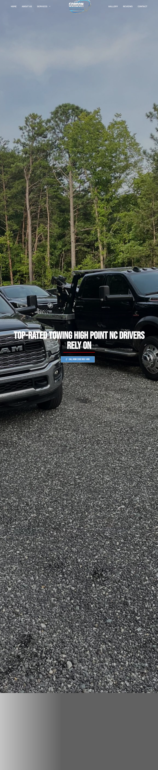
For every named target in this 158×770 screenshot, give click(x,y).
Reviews (128, 6)
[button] (78, 359)
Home (14, 6)
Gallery (113, 6)
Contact (142, 6)
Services (45, 6)
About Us (27, 6)
